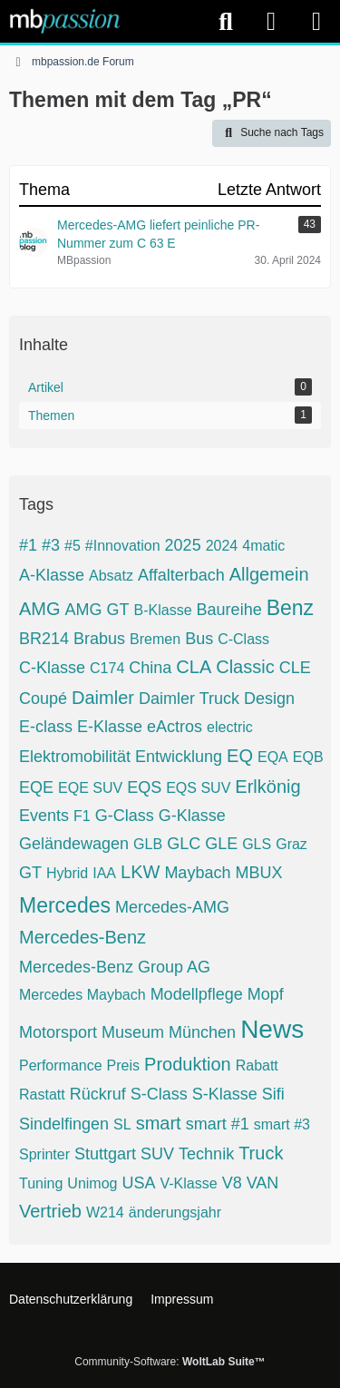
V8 (232, 1183)
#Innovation (122, 545)
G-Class (124, 815)
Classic (245, 667)
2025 (183, 545)
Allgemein (269, 574)
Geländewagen (74, 844)
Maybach (197, 873)
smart (158, 1123)
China (150, 668)
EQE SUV (90, 788)
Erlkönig (267, 787)
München (202, 1032)
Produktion (187, 1064)
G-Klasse (192, 815)
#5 (72, 545)
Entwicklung (178, 757)
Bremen (155, 639)
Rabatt (257, 1065)
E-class (46, 727)
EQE (36, 787)
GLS (256, 844)
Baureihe (229, 610)
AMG (40, 609)
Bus (199, 639)
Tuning (41, 1183)
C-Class (243, 639)
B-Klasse (163, 610)
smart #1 (217, 1124)
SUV (157, 1154)
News (272, 1029)
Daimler (103, 698)
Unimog (92, 1183)
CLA (193, 667)
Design (269, 698)
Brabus (99, 639)
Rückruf (98, 1094)
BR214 (44, 639)
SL (122, 1124)
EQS (144, 787)
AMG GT (97, 610)
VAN (263, 1183)
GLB (147, 844)
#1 (28, 545)
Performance (60, 1065)
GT (30, 873)
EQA (272, 757)
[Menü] (316, 22)
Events (44, 815)
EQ (240, 756)
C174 (107, 668)
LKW (140, 872)
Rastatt (42, 1094)
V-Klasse (188, 1183)
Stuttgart (105, 1154)
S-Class (159, 1094)
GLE (221, 844)
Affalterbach (181, 575)
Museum (133, 1032)
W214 (105, 1212)
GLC (183, 844)
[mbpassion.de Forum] (64, 21)
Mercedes (65, 905)
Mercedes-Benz (82, 937)
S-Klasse (224, 1094)
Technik (206, 1154)
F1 (82, 816)
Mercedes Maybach (82, 994)
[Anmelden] (271, 21)
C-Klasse (52, 668)
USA (138, 1183)
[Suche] (226, 22)
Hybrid (67, 873)
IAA (104, 873)
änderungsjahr (175, 1212)
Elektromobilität (75, 757)
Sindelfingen (64, 1124)
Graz (291, 844)
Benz (290, 608)
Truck (260, 1153)
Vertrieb (50, 1211)
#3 (51, 545)
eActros (174, 727)
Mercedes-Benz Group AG (114, 967)
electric (230, 727)
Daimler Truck (189, 698)
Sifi (273, 1094)
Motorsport (58, 1032)
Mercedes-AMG (172, 907)
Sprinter (44, 1154)
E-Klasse (109, 727)
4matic (263, 545)
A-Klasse (51, 575)
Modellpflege (197, 994)
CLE (295, 668)
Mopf (266, 994)
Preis (123, 1065)
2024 (222, 545)
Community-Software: (169, 1361)
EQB (308, 757)
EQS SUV (198, 788)
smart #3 (282, 1124)
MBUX (258, 873)
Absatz (111, 575)
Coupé (43, 698)
